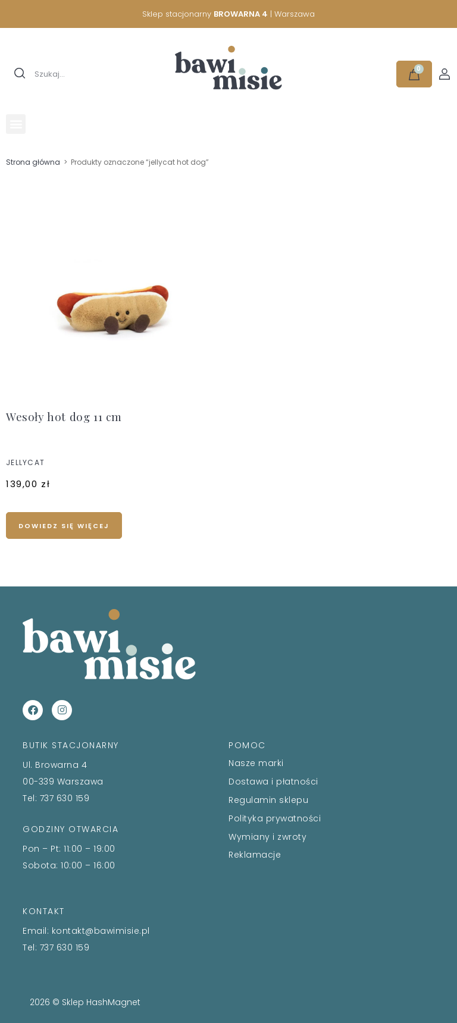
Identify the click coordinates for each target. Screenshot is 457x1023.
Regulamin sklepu (268, 800)
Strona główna (33, 162)
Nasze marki (256, 763)
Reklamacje (254, 855)
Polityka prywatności (274, 818)
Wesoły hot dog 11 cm (64, 416)
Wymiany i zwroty (267, 837)
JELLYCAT (25, 462)
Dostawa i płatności (273, 781)
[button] (16, 124)
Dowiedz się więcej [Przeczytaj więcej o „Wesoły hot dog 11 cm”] (63, 526)
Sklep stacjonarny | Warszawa (228, 14)
